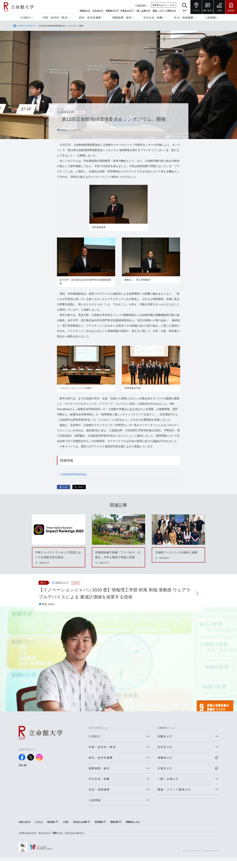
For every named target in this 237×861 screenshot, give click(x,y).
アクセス (39, 825)
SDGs (63, 130)
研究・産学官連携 (90, 17)
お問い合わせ (25, 825)
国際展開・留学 (122, 17)
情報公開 (114, 825)
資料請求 (51, 825)
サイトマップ (45, 836)
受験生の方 (85, 10)
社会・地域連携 (183, 17)
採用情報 (99, 825)
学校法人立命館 (80, 825)
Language (140, 4)
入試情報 (210, 17)
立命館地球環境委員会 (73, 474)
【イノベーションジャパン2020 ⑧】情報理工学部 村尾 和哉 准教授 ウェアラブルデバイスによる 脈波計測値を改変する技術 (116, 594)
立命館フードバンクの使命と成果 (177, 552)
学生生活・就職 (152, 17)
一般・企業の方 (142, 10)
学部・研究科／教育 (55, 17)
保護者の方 (111, 10)
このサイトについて (28, 836)
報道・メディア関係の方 (164, 10)
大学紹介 (25, 17)
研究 (44, 605)
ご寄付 (66, 825)
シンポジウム (76, 130)
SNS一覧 (22, 766)
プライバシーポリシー (75, 836)
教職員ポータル (133, 825)
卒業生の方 (125, 10)
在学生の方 (98, 10)
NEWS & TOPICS (26, 26)
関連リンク (58, 836)
